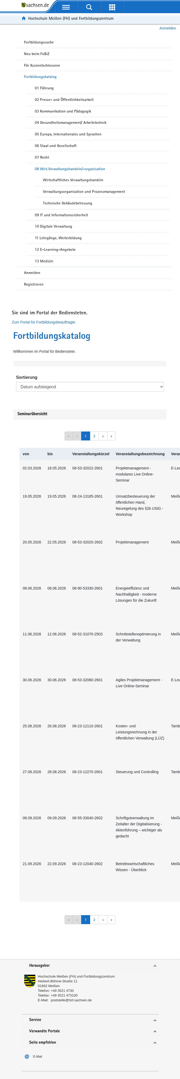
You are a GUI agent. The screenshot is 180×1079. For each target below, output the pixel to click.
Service (35, 1020)
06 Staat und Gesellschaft (55, 145)
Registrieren (33, 284)
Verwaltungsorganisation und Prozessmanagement (84, 191)
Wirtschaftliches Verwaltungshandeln (73, 180)
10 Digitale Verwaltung (53, 226)
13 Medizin (44, 261)
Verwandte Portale (44, 1031)
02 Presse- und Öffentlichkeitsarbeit (64, 99)
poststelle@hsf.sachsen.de (71, 1000)
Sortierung (26, 377)
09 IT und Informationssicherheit (61, 215)
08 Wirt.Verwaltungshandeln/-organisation (70, 168)
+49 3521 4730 (62, 991)
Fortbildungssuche (39, 42)
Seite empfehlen (42, 1042)
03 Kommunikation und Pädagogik (63, 111)
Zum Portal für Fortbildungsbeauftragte (43, 322)
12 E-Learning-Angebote (55, 249)
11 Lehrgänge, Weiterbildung (58, 238)
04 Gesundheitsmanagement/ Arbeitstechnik (70, 122)
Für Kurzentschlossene (42, 65)
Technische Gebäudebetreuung (67, 203)
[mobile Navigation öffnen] (66, 7)
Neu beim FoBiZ (37, 53)
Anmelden (167, 28)
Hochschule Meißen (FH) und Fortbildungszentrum (71, 18)
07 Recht (42, 157)
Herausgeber (39, 966)
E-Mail (37, 1056)
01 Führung (44, 88)
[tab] (90, 966)
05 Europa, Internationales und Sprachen (68, 134)
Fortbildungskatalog (40, 76)
